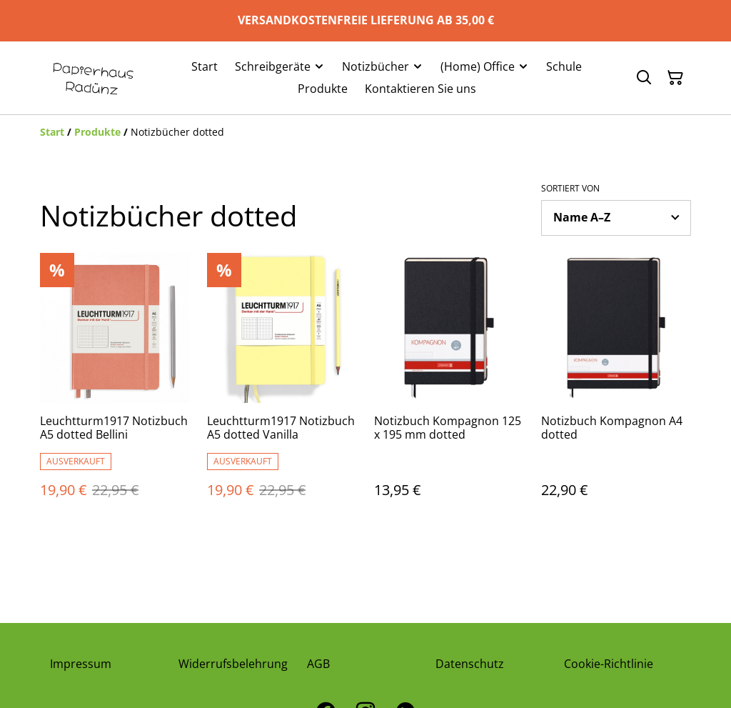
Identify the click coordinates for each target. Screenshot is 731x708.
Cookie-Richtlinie (608, 664)
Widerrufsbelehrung (233, 664)
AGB (318, 664)
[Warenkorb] (675, 78)
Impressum (80, 664)
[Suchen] (644, 78)
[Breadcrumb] (365, 132)
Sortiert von (570, 189)
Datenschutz (469, 664)
